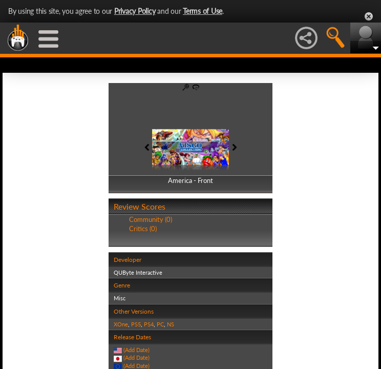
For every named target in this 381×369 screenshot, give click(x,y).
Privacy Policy (135, 11)
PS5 (136, 324)
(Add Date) (136, 349)
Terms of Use (202, 11)
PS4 (149, 324)
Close (369, 16)
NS (170, 324)
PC (160, 324)
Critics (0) (143, 228)
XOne (121, 324)
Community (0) (150, 219)
